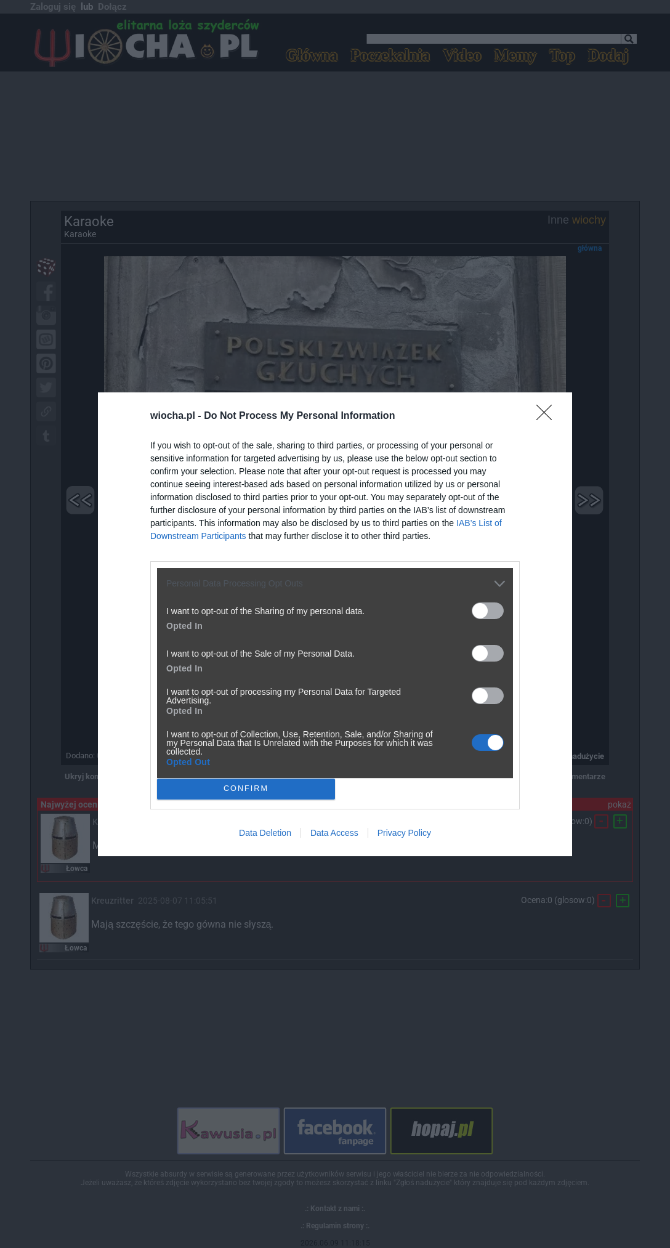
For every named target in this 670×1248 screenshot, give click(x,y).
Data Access (334, 833)
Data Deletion (265, 833)
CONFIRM (246, 788)
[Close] (548, 416)
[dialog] (335, 624)
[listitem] (335, 583)
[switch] (488, 610)
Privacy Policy (404, 833)
